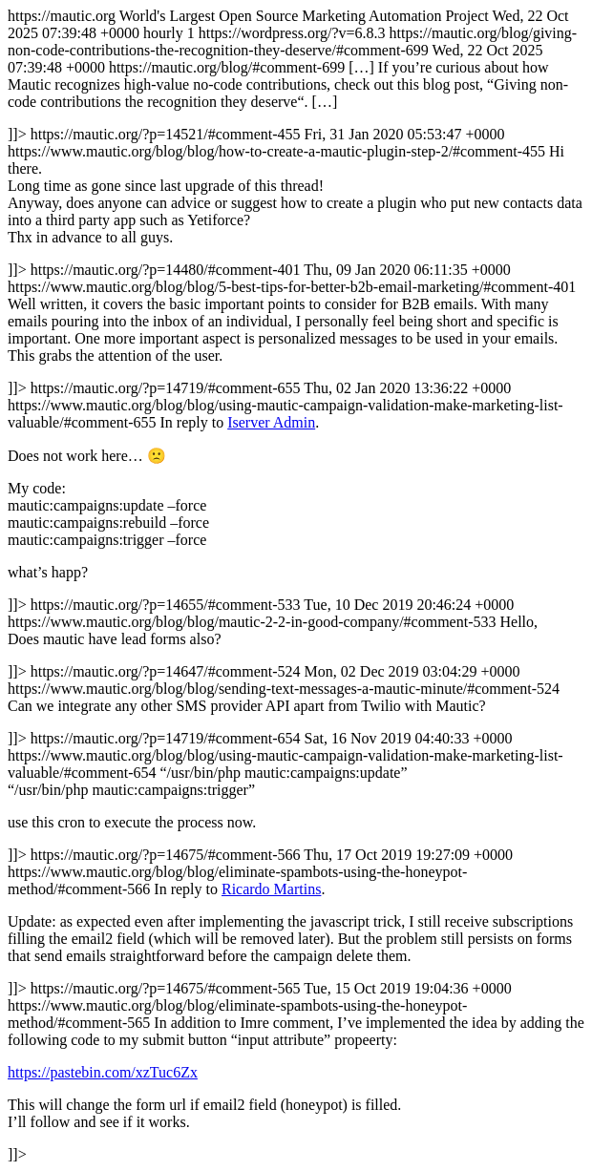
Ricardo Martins (271, 889)
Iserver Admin (271, 422)
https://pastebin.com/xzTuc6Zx (103, 1072)
